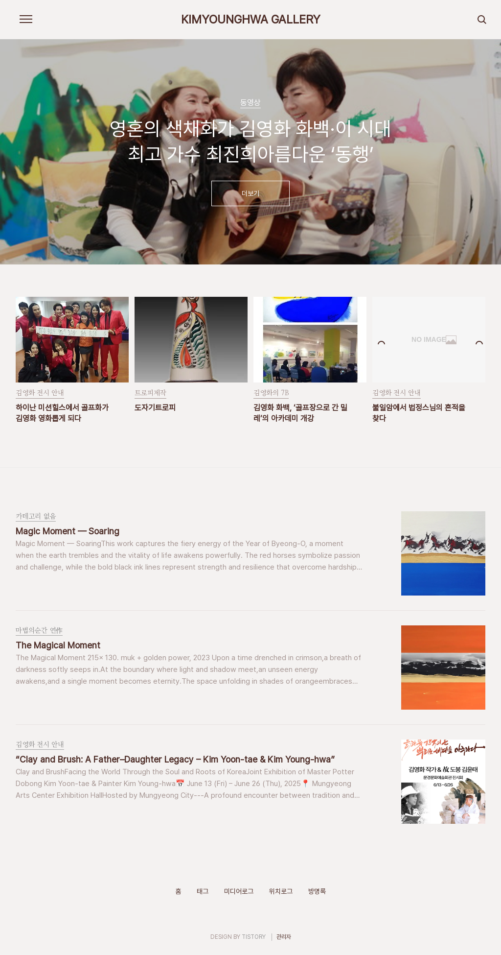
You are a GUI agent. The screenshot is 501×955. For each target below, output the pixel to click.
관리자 (283, 936)
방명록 (317, 891)
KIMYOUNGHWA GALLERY (250, 19)
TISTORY (254, 936)
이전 (20, 157)
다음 (481, 157)
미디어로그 (238, 891)
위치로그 (281, 891)
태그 (202, 891)
